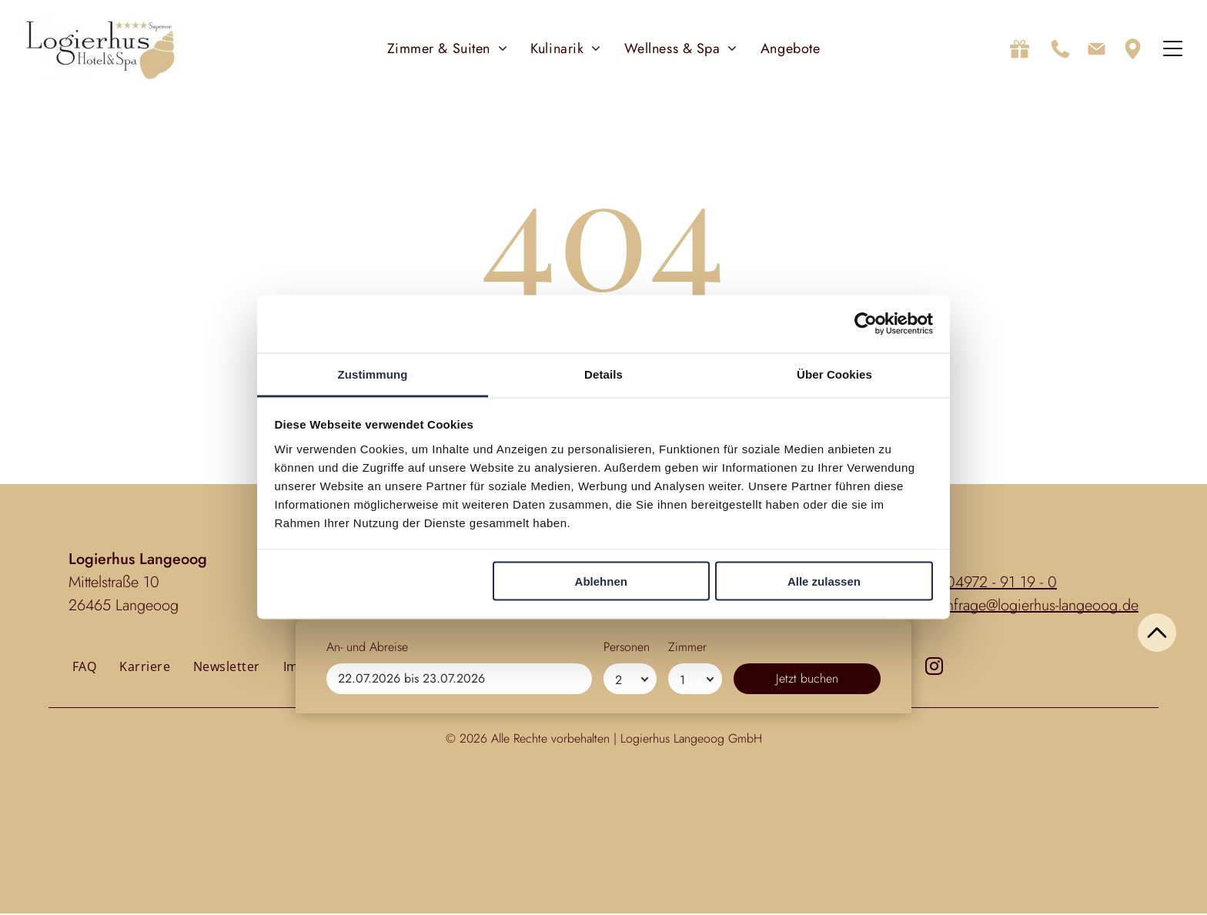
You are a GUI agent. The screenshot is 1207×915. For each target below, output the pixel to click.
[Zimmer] (694, 880)
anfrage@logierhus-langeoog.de (1038, 606)
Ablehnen (601, 582)
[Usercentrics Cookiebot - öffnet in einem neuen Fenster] (865, 324)
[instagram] (934, 668)
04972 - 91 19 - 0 (1001, 583)
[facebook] (903, 668)
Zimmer (687, 848)
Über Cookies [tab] (834, 374)
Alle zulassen (824, 582)
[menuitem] (448, 49)
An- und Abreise (367, 848)
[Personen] (630, 880)
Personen (627, 848)
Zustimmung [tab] (373, 374)
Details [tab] (603, 374)
